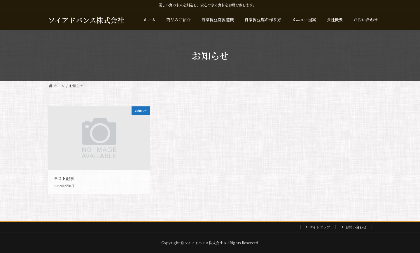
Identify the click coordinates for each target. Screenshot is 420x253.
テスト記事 (64, 178)
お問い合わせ (355, 226)
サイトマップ (319, 226)
